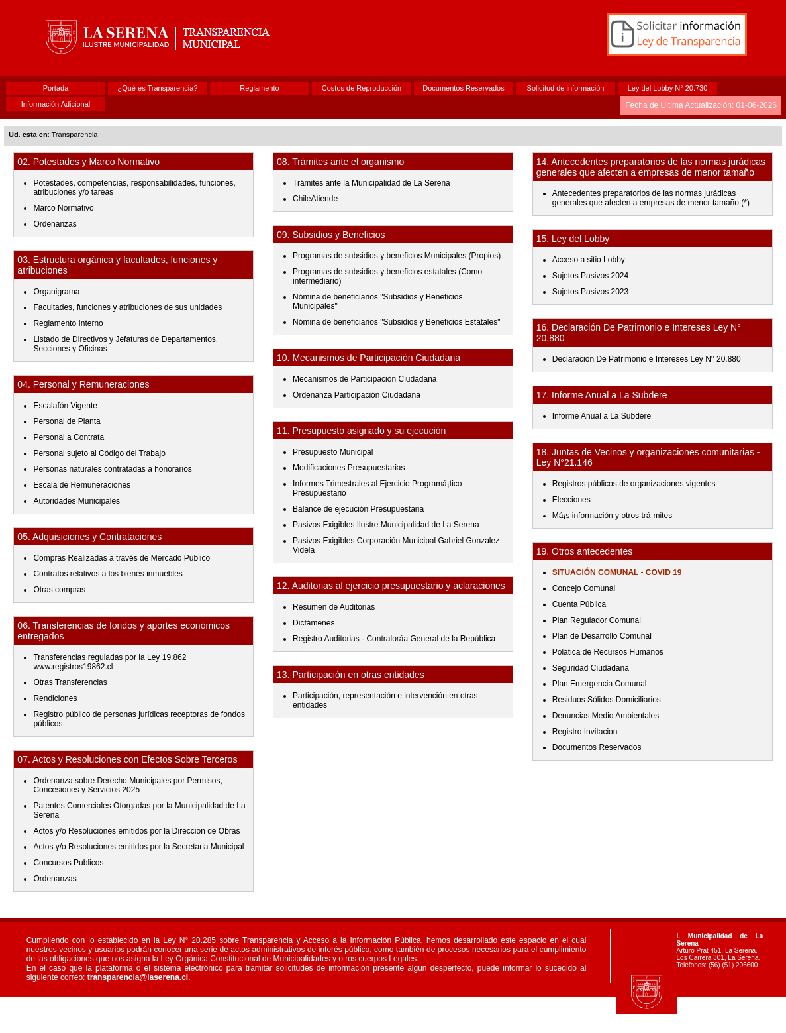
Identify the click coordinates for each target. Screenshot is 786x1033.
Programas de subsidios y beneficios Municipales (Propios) (397, 255)
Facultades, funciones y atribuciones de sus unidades (127, 307)
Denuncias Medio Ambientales (605, 715)
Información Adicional (56, 104)
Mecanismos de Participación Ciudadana (364, 379)
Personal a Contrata (68, 437)
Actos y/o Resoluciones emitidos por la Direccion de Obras (136, 831)
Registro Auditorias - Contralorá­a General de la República (394, 638)
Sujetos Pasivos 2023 (590, 291)
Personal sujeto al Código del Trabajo (99, 453)
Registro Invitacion (585, 731)
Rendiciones (55, 698)
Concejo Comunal (583, 588)
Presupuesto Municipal (333, 452)
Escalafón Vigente (65, 405)
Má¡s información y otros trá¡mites (612, 515)
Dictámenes (313, 622)
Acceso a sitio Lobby (588, 259)
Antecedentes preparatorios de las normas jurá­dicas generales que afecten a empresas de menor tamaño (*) (651, 198)
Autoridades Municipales (76, 501)
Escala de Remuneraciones (81, 485)
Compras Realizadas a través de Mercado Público (121, 558)
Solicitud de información (566, 88)
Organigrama (56, 291)
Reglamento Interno (68, 323)
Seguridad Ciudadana (590, 668)
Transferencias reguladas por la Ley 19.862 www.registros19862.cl (109, 662)
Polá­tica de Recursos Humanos (607, 652)
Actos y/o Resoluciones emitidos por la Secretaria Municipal (138, 846)
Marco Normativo (63, 208)
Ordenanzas (54, 224)
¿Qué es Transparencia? (157, 88)
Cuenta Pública (579, 604)
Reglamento (259, 88)
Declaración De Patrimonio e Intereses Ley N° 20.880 (646, 359)
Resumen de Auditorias (334, 607)
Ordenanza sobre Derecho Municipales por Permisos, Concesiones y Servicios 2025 (127, 785)
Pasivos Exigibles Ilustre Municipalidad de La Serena (386, 524)
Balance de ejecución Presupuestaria (358, 509)
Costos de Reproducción (361, 88)
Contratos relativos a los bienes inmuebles (107, 573)
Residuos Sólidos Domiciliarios (606, 699)
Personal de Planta (66, 421)
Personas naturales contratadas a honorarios (112, 469)
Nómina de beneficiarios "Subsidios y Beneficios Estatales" (396, 322)
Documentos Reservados (463, 88)
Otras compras (59, 589)
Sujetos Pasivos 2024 (590, 275)
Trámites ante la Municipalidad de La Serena (371, 183)
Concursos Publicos (68, 862)
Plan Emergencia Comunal (599, 683)
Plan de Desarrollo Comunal (602, 636)
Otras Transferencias (70, 682)
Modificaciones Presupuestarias (349, 467)
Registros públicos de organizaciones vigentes (634, 483)
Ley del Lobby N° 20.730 (668, 88)
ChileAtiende (315, 198)
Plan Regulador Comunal (596, 620)
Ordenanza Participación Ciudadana (356, 395)
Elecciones (571, 499)
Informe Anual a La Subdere (601, 416)
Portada (56, 88)
